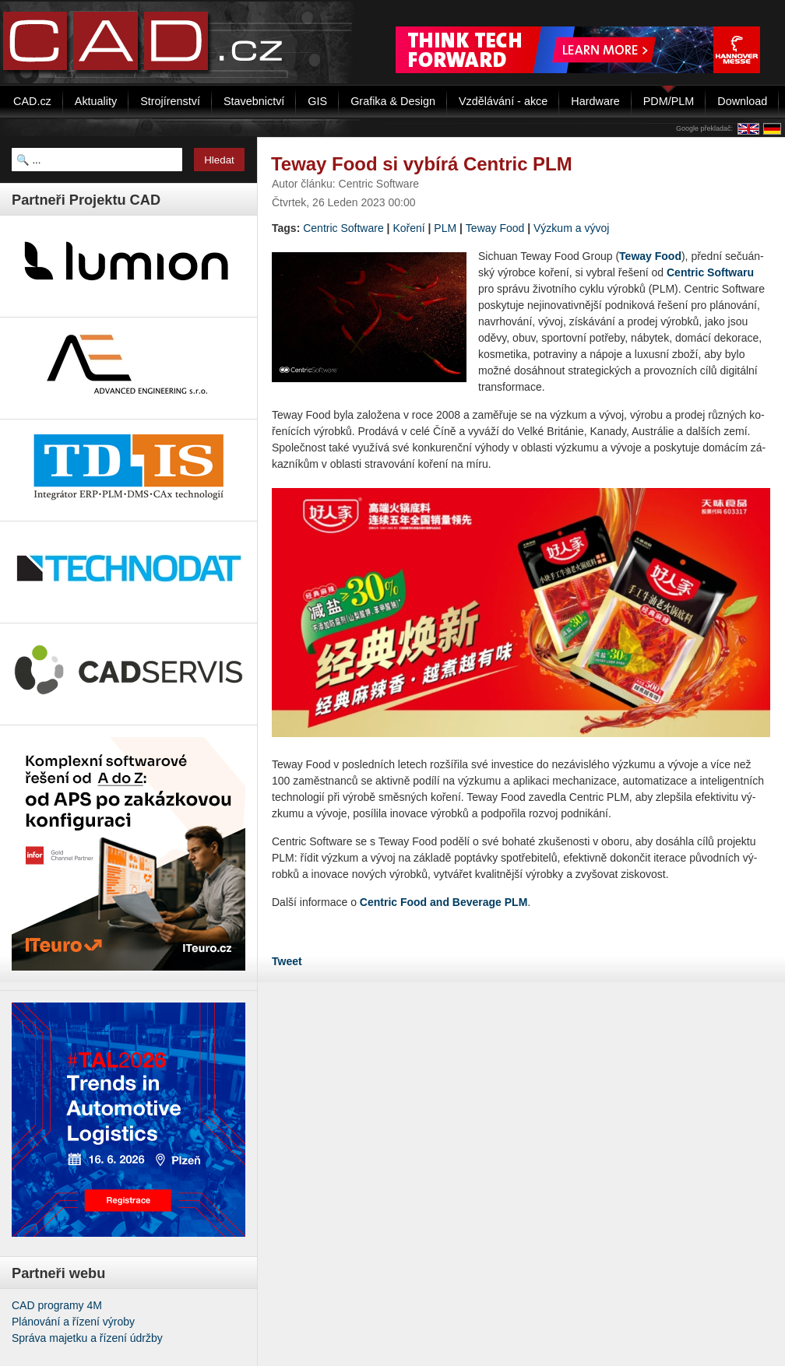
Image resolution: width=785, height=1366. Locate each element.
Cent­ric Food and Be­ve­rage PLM (443, 902)
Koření (408, 228)
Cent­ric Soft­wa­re (343, 228)
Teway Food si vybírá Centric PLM (421, 163)
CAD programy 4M (57, 1305)
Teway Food (495, 228)
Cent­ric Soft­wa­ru (710, 272)
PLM (445, 228)
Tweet (287, 961)
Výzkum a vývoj (571, 228)
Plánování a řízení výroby (73, 1321)
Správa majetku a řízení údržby (87, 1338)
